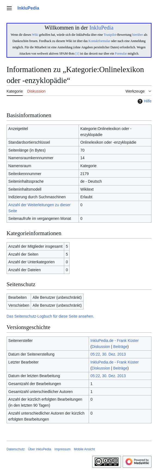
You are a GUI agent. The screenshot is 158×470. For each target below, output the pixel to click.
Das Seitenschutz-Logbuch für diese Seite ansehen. (50, 316)
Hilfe (143, 101)
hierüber (137, 35)
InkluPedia (101, 28)
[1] (77, 53)
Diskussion (101, 346)
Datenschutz (16, 449)
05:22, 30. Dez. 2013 (108, 354)
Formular (121, 53)
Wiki (35, 35)
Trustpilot (110, 35)
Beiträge (120, 346)
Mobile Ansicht (84, 449)
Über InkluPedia (39, 449)
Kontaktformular (99, 41)
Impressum (62, 449)
